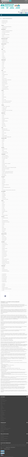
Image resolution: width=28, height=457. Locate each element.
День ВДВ (3, 164)
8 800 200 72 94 (24, 10)
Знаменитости (4, 58)
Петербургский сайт (10, 456)
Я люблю (3, 75)
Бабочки (3, 62)
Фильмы (2, 25)
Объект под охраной (4, 83)
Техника (3, 207)
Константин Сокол (4, 276)
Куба (2, 103)
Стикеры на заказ (4, 107)
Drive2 (3, 257)
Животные (3, 61)
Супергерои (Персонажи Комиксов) (6, 26)
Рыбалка (3, 139)
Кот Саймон (3, 33)
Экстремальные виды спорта (6, 130)
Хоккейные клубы (4, 151)
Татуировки (3, 179)
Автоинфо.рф (4, 264)
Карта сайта (2, 431)
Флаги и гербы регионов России (6, 102)
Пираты (3, 122)
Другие (3, 150)
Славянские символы (5, 215)
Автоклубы (2, 419)
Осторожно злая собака (5, 86)
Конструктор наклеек (4, 20)
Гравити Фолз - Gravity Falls (5, 37)
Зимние (3, 134)
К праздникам (3, 154)
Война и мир (3, 236)
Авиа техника (4, 240)
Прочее (2, 200)
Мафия (3, 227)
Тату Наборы (4, 111)
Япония (3, 94)
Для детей (3, 123)
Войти (26, 0)
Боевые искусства (4, 135)
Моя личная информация (4, 438)
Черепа (3, 115)
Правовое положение (5, 287)
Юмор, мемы (4, 114)
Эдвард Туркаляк (4, 281)
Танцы (3, 146)
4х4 (2, 219)
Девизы (3, 212)
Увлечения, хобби (3, 138)
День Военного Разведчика (5, 168)
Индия (3, 95)
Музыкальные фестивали (5, 42)
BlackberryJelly (4, 275)
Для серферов (3, 191)
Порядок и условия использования (5, 428)
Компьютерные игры (4, 269)
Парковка (3, 231)
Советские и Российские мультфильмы (7, 30)
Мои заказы (2, 435)
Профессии (3, 57)
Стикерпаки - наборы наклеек (6, 106)
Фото (2, 142)
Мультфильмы (3, 29)
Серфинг (3, 192)
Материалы (3, 283)
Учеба (3, 54)
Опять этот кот (4, 126)
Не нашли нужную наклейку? (5, 429)
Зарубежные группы (4, 41)
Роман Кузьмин (4, 280)
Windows (3, 268)
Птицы (3, 66)
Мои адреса (2, 437)
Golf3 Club (3, 249)
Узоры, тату (3, 180)
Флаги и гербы (4, 99)
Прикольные (2, 408)
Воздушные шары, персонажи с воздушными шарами (9, 167)
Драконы (3, 183)
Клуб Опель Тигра (4, 260)
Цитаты (3, 203)
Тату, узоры (3, 176)
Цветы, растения (3, 401)
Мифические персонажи (5, 118)
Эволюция (3, 204)
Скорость (3, 224)
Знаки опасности (4, 78)
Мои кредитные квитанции (4, 436)
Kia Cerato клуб (4, 256)
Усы (2, 188)
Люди (2, 49)
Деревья (3, 45)
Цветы (3, 46)
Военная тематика (3, 418)
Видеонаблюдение (4, 82)
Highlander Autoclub (4, 248)
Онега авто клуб (4, 252)
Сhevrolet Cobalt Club (5, 244)
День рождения (4, 175)
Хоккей (3, 131)
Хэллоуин (3, 159)
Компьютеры (3, 265)
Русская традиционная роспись (6, 187)
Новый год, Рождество (5, 155)
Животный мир (3, 403)
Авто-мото (2, 216)
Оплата (3, 290)
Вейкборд (3, 196)
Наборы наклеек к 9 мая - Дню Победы (7, 110)
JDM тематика (4, 228)
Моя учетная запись (5, 433)
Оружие (3, 235)
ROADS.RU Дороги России (5, 261)
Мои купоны (2, 439)
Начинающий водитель (5, 220)
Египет (3, 98)
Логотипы (2, 147)
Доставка (3, 286)
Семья (3, 53)
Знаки (2, 70)
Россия (3, 91)
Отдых (3, 143)
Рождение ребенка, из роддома (6, 163)
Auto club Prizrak (4, 253)
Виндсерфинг (4, 195)
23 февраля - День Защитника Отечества (7, 171)
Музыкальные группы (4, 38)
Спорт (2, 127)
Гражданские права (4, 211)
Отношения (3, 50)
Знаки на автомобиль (5, 87)
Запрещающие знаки (5, 74)
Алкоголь (3, 208)
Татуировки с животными (5, 184)
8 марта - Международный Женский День (7, 172)
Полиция (3, 223)
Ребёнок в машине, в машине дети (6, 79)
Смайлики (3, 119)
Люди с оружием (4, 239)
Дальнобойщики (4, 232)
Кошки (3, 65)
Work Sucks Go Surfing (5, 199)
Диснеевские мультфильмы (5, 34)
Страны (2, 90)
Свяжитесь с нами (3, 427)
